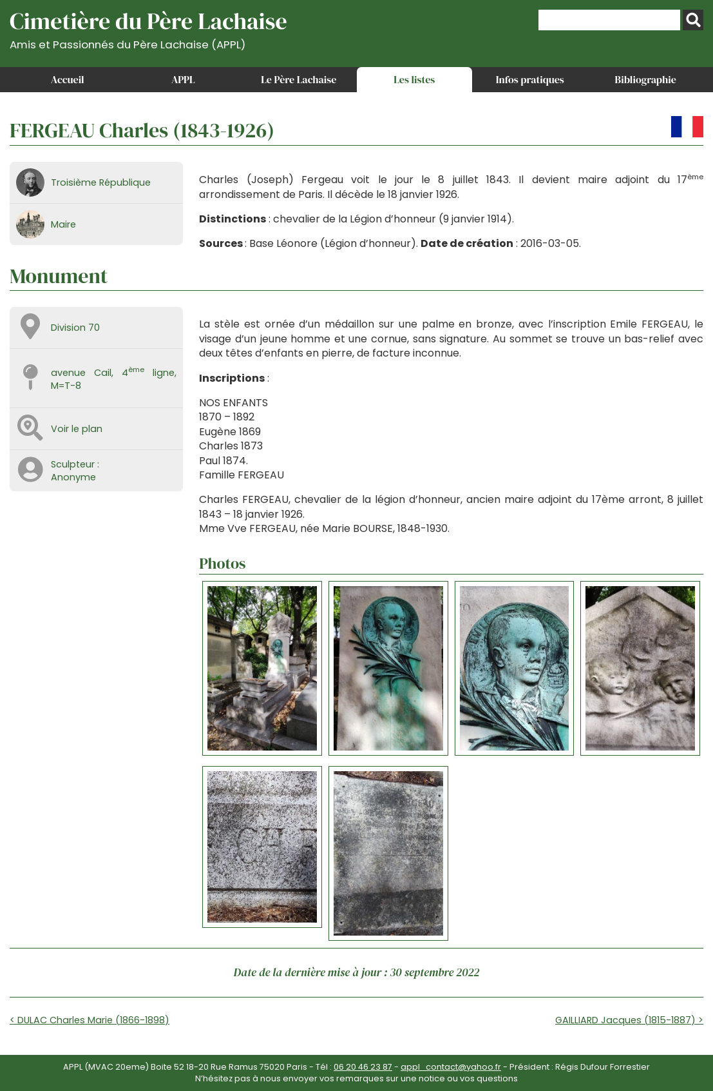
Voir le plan (76, 428)
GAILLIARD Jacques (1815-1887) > (629, 1020)
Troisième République (101, 182)
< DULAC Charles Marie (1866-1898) (89, 1020)
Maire (63, 224)
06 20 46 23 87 (363, 1066)
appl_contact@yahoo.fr (451, 1066)
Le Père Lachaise (298, 79)
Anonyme (73, 477)
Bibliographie (645, 79)
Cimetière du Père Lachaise (148, 28)
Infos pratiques (530, 79)
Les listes (414, 79)
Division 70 (75, 327)
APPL (183, 79)
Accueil (67, 79)
